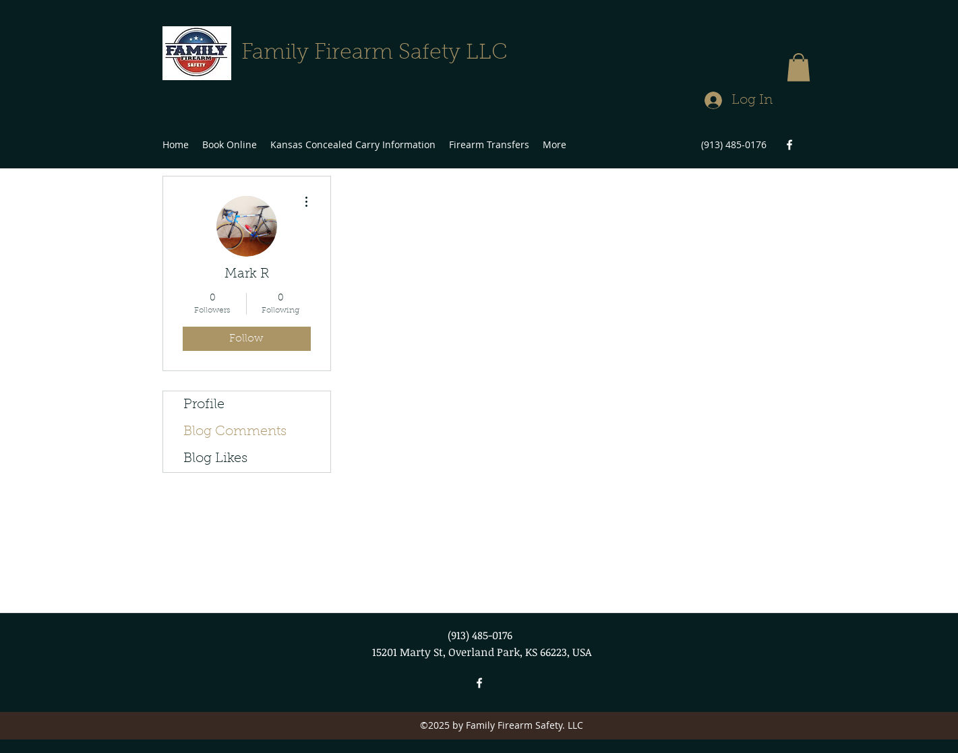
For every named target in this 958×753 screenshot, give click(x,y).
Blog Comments (235, 431)
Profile (203, 405)
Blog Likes (215, 458)
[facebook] (789, 145)
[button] (798, 67)
